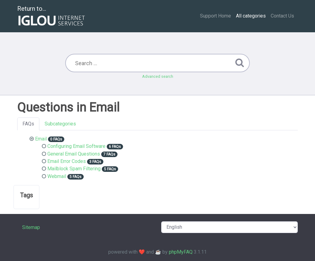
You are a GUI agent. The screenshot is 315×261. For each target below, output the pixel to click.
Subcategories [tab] (60, 124)
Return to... (51, 16)
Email (41, 139)
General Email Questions (73, 154)
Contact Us (282, 16)
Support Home (215, 16)
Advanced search (157, 76)
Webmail (56, 176)
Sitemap (31, 227)
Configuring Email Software (76, 146)
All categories (251, 16)
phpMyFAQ (181, 252)
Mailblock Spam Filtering (74, 169)
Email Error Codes (66, 161)
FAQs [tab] (28, 124)
